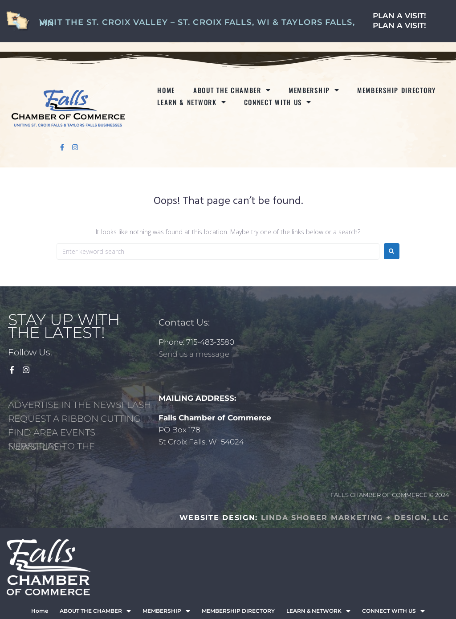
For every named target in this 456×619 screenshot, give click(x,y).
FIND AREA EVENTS (51, 432)
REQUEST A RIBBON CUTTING (74, 418)
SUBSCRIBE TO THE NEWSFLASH (51, 446)
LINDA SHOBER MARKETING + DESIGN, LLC (355, 517)
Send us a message (194, 354)
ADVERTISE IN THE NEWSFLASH (79, 404)
